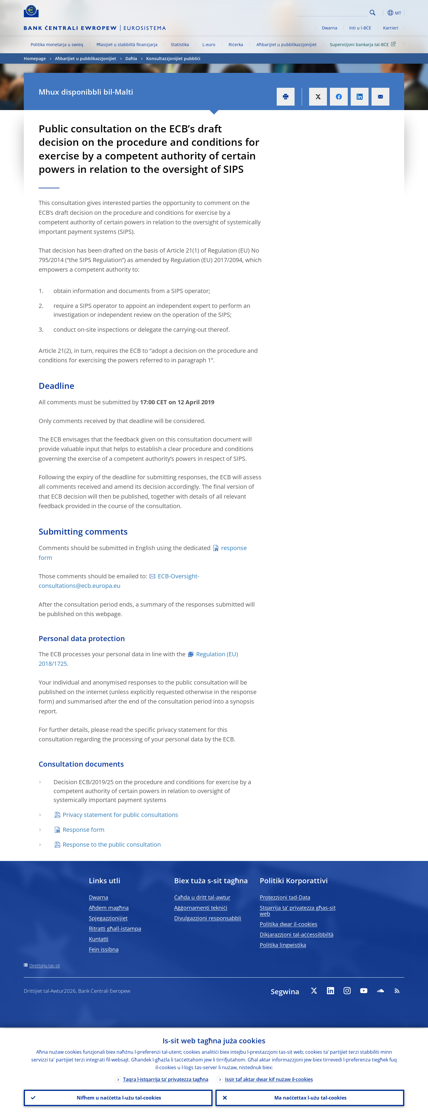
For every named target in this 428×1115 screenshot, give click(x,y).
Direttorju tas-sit (44, 965)
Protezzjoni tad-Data (285, 897)
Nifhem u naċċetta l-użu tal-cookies (118, 1097)
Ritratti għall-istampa (115, 928)
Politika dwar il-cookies (288, 924)
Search (372, 12)
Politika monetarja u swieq (57, 44)
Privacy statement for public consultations (120, 815)
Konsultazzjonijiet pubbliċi (173, 58)
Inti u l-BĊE (360, 28)
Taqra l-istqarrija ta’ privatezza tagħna (165, 1078)
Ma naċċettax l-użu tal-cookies (310, 1097)
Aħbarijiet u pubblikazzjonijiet (287, 44)
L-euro (208, 44)
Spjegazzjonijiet (108, 918)
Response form (84, 830)
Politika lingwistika (283, 944)
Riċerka (236, 44)
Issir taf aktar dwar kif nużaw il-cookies (269, 1078)
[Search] (338, 11)
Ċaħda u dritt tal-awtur (202, 897)
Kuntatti (98, 938)
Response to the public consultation (112, 844)
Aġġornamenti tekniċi (200, 907)
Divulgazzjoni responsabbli (207, 918)
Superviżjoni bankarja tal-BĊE (364, 44)
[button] (383, 13)
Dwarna (329, 28)
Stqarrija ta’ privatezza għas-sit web (298, 910)
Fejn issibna (104, 949)
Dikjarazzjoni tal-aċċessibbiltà (296, 934)
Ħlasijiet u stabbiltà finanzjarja (127, 44)
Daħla (131, 58)
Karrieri (390, 28)
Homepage (35, 58)
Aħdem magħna (109, 907)
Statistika (180, 44)
